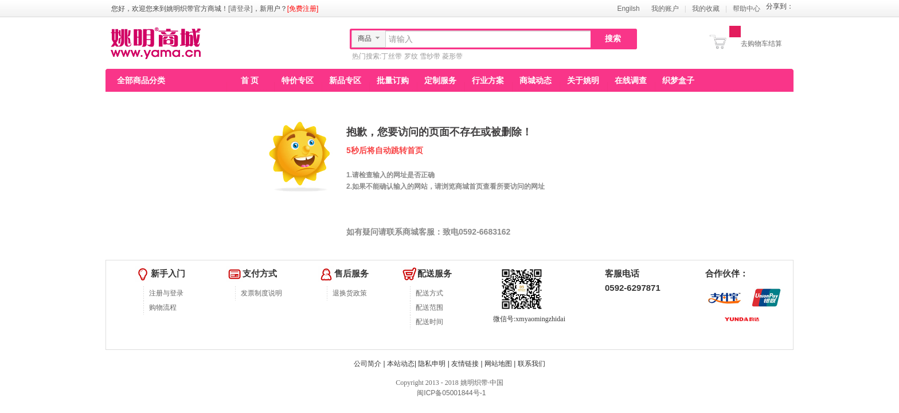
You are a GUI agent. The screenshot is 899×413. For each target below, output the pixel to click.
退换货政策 (350, 293)
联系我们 (531, 364)
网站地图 (498, 364)
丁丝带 (391, 56)
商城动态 (535, 80)
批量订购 (393, 80)
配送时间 (429, 322)
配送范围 (429, 307)
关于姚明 (583, 80)
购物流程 (163, 307)
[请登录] (240, 9)
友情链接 (465, 364)
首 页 (250, 80)
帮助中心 (746, 9)
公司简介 (367, 364)
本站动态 (401, 364)
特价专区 (298, 80)
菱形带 (452, 56)
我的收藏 (706, 9)
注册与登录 (166, 293)
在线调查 (631, 80)
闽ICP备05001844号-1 (450, 393)
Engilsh (628, 9)
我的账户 (665, 9)
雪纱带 (430, 56)
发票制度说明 (261, 293)
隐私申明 (431, 364)
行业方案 (488, 80)
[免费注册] (303, 9)
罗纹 (411, 56)
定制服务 (440, 80)
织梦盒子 (678, 80)
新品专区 (345, 80)
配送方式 (429, 293)
